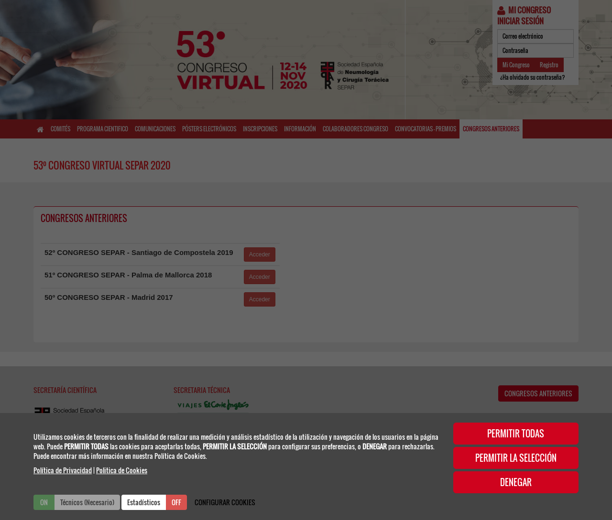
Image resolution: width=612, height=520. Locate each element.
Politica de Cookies (121, 470)
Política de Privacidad (62, 470)
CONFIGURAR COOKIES (225, 502)
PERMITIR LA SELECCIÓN (516, 458)
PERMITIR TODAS (515, 433)
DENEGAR (516, 482)
